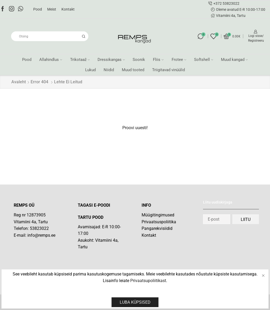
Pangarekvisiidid (157, 228)
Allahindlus (50, 59)
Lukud (90, 69)
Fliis (158, 59)
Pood (37, 9)
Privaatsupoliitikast (148, 280)
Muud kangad (234, 59)
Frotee (179, 59)
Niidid (109, 69)
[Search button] (83, 36)
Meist (51, 9)
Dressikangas (111, 59)
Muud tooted (133, 69)
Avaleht (18, 81)
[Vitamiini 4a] (103, 268)
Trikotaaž (80, 59)
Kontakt (68, 9)
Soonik (139, 59)
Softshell (203, 59)
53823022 (39, 228)
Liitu (245, 219)
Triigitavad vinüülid (168, 69)
